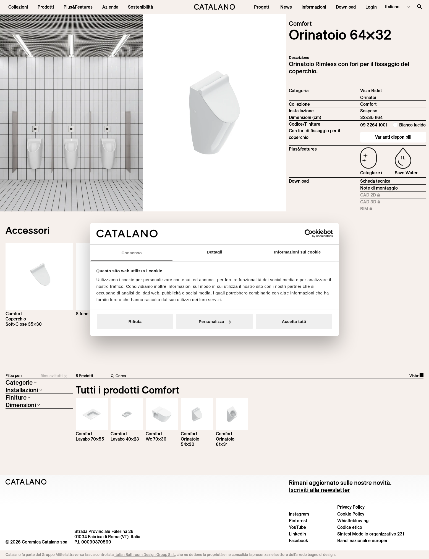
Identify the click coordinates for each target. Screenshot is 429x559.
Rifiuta (135, 321)
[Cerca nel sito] (419, 6)
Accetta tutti (294, 321)
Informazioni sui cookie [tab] (297, 251)
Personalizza (215, 321)
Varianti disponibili (393, 137)
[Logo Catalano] (26, 482)
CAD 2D (378, 195)
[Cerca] (199, 376)
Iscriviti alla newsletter (319, 490)
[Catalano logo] (214, 7)
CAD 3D (378, 202)
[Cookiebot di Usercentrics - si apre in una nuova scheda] (308, 233)
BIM (378, 209)
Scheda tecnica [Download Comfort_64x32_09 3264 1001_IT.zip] (375, 181)
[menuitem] (78, 7)
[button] (18, 7)
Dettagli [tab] (214, 251)
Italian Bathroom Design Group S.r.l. (144, 554)
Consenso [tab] (131, 252)
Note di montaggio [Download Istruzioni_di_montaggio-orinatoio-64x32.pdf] (379, 188)
